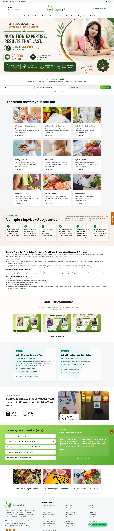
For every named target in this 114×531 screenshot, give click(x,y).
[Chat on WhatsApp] (97, 524)
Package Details (13, 9)
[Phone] (111, 431)
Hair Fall (91, 506)
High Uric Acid (93, 522)
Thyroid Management (49, 517)
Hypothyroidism (70, 508)
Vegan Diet (92, 517)
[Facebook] (106, 1)
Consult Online (100, 8)
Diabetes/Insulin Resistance (50, 520)
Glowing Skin (92, 513)
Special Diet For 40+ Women (51, 529)
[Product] (68, 87)
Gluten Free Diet (70, 529)
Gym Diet (92, 520)
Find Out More (19, 135)
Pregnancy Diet (70, 526)
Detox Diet (92, 511)
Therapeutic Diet (70, 524)
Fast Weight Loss (47, 513)
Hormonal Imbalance (49, 522)
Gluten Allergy (93, 526)
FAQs (85, 16)
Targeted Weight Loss (49, 506)
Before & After (59, 16)
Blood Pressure (70, 520)
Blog (79, 16)
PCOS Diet (69, 506)
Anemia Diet (92, 515)
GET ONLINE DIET (112, 218)
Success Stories (70, 16)
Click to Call (53, 91)
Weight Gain (46, 511)
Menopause (69, 522)
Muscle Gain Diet (70, 515)
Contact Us (93, 16)
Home (19, 16)
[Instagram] (108, 1)
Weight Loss (46, 508)
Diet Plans (35, 16)
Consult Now (82, 87)
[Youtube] (110, 1)
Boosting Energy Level (49, 524)
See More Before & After (57, 336)
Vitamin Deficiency (48, 526)
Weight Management (49, 515)
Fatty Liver (69, 517)
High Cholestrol (70, 513)
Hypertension (70, 511)
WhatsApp (61, 91)
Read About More (21, 288)
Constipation (93, 508)
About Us (26, 16)
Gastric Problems (94, 529)
